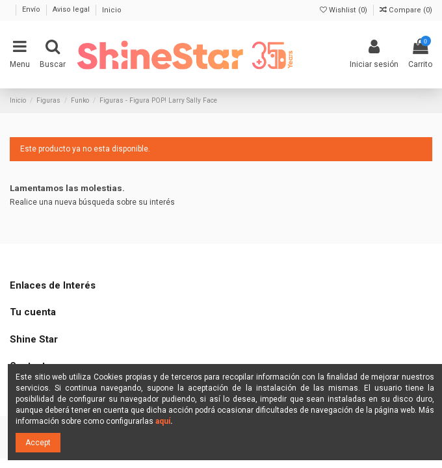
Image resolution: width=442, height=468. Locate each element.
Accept (38, 442)
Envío (32, 10)
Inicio (112, 10)
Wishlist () (344, 10)
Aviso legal (72, 10)
